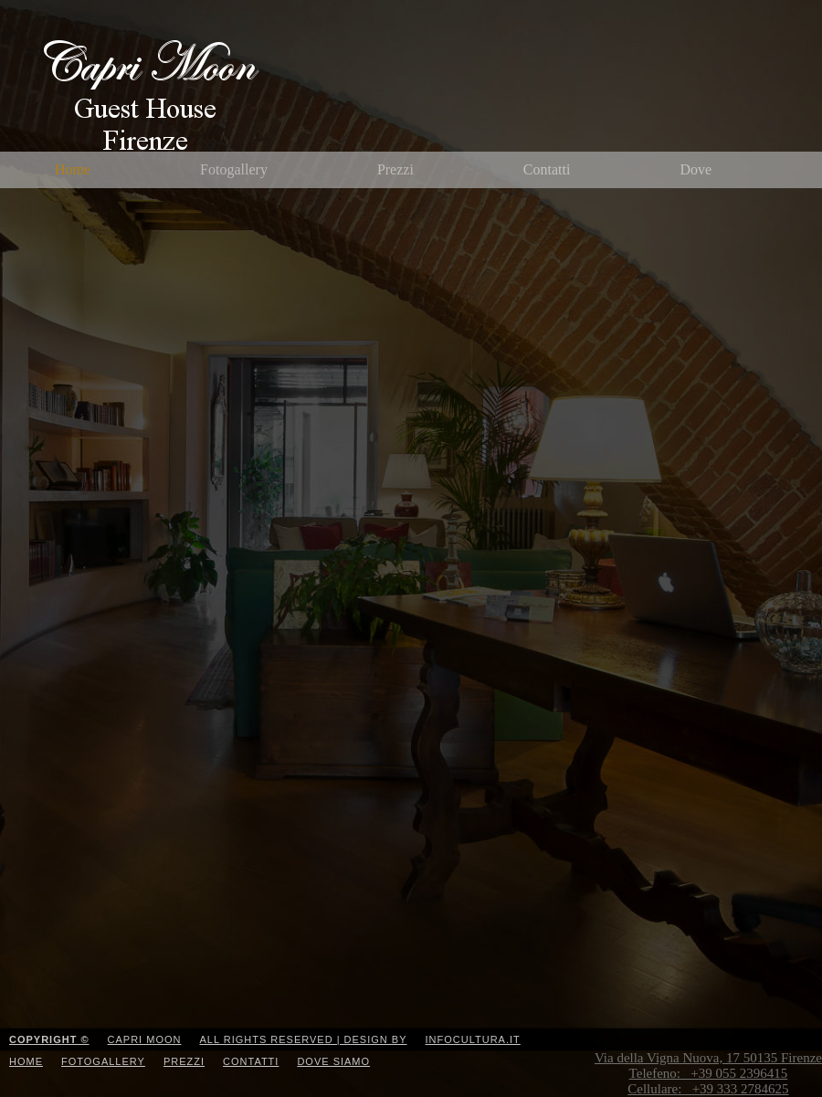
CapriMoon (206, 97)
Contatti (547, 169)
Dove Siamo (333, 1061)
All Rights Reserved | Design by (302, 1039)
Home (72, 169)
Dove (695, 169)
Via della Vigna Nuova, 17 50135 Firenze (708, 1073)
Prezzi (395, 169)
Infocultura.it (473, 1039)
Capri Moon (145, 1039)
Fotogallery (234, 169)
